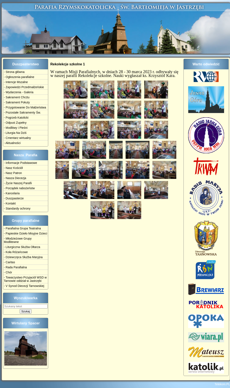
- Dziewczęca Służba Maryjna (23, 257)
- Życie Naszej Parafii (18, 183)
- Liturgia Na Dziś (15, 132)
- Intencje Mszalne (16, 82)
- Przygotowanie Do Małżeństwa (25, 107)
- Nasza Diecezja (15, 178)
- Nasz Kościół (13, 168)
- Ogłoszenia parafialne (19, 77)
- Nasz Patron (13, 173)
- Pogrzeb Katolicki (16, 117)
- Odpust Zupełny (15, 122)
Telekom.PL (222, 384)
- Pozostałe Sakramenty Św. (22, 112)
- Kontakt (10, 203)
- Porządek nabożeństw (19, 188)
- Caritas (9, 262)
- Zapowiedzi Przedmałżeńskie (24, 87)
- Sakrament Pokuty (17, 102)
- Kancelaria (12, 193)
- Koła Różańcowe (16, 252)
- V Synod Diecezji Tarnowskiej (24, 286)
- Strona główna (14, 72)
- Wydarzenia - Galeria (18, 92)
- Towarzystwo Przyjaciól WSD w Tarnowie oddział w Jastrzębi (25, 279)
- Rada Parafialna (15, 267)
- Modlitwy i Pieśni (15, 127)
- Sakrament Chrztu (16, 97)
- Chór (8, 272)
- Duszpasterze (14, 198)
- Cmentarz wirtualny (17, 138)
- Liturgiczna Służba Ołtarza (22, 247)
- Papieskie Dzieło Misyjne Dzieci (25, 233)
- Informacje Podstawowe (20, 163)
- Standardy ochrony (17, 208)
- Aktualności (12, 143)
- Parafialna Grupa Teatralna (22, 228)
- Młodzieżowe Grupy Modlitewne (18, 240)
